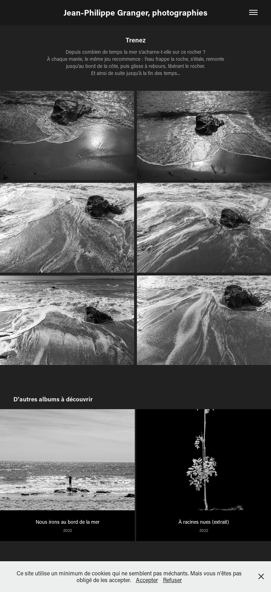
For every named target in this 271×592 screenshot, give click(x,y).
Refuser (172, 580)
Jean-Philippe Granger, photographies (135, 12)
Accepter (147, 580)
